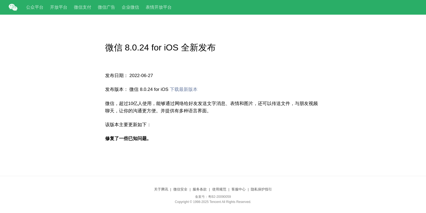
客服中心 (238, 189)
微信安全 (180, 189)
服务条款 (200, 189)
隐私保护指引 (261, 189)
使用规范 (219, 189)
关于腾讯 (161, 189)
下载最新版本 (184, 89)
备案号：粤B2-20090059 (213, 197)
